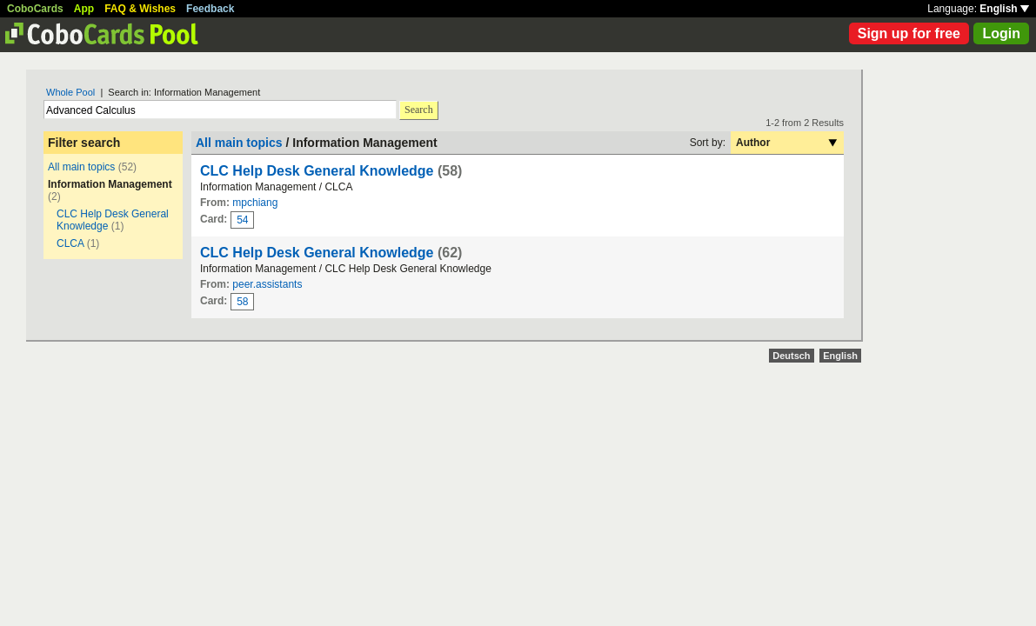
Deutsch (791, 355)
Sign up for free (909, 33)
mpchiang (254, 202)
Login (1001, 33)
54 (242, 220)
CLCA (70, 243)
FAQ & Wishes (140, 9)
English (1004, 9)
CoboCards (35, 9)
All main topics (81, 167)
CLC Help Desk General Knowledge (317, 170)
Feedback (210, 9)
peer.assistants (267, 284)
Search (418, 109)
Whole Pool (70, 92)
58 (242, 302)
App (84, 9)
